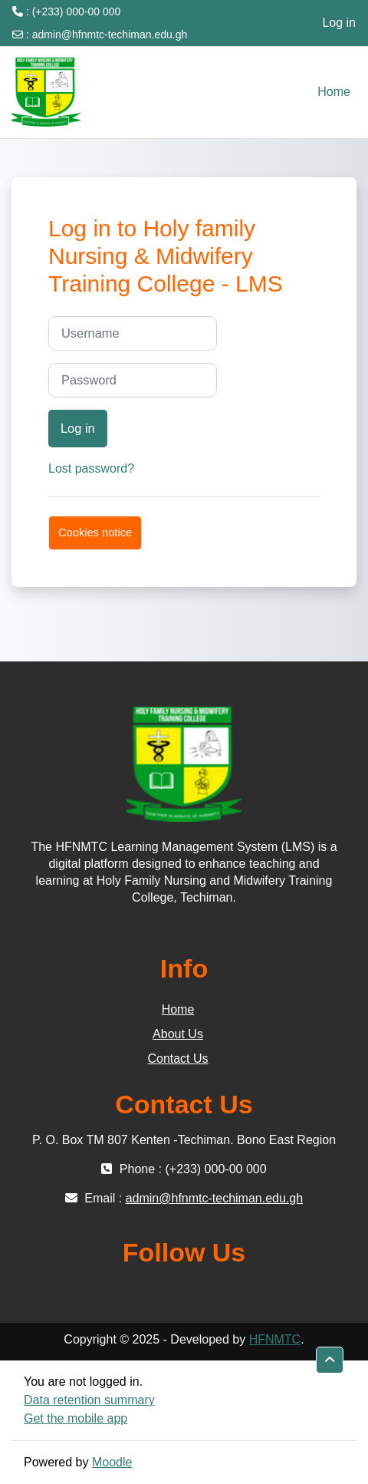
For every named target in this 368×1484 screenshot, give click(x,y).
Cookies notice (95, 532)
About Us (178, 1033)
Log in (339, 22)
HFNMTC (275, 1339)
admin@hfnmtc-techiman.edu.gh (110, 34)
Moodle (112, 1462)
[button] (329, 1360)
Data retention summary (89, 1400)
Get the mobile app (75, 1418)
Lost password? (91, 468)
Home (178, 1009)
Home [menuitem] (333, 91)
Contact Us (177, 1058)
